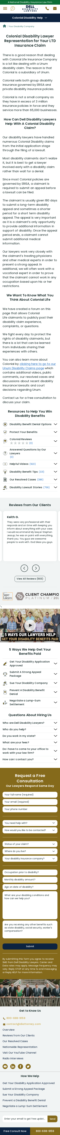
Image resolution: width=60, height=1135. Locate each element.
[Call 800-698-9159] (46, 9)
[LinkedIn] (12, 1066)
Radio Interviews (13, 1058)
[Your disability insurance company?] (30, 859)
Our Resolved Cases (15, 1041)
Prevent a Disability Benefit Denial (24, 1100)
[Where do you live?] (30, 851)
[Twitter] (28, 1066)
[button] (5, 8)
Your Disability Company (21, 26)
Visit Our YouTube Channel (19, 1053)
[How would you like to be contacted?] (30, 830)
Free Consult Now (15, 1131)
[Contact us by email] (53, 9)
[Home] (4, 26)
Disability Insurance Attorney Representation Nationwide (30, 8)
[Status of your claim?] (30, 844)
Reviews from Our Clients (19, 1035)
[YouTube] (5, 1066)
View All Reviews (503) (30, 578)
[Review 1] (30, 535)
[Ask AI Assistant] (12, 8)
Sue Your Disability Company (21, 1094)
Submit (30, 946)
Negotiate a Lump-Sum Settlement (25, 1106)
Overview (9, 1030)
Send (52, 1118)
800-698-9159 (45, 1131)
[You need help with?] (30, 823)
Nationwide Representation (20, 1047)
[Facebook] (20, 1066)
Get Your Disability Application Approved (29, 1083)
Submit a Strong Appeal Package (24, 1089)
